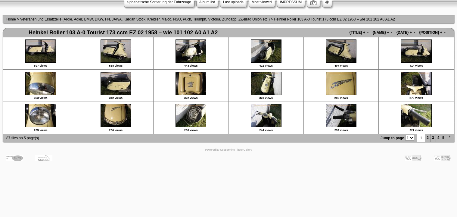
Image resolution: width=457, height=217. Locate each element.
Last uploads (233, 2)
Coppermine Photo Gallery (236, 149)
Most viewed (262, 2)
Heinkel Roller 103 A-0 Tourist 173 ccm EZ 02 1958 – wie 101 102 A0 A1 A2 (334, 19)
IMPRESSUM (291, 2)
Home (11, 19)
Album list (207, 2)
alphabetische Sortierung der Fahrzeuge (159, 2)
